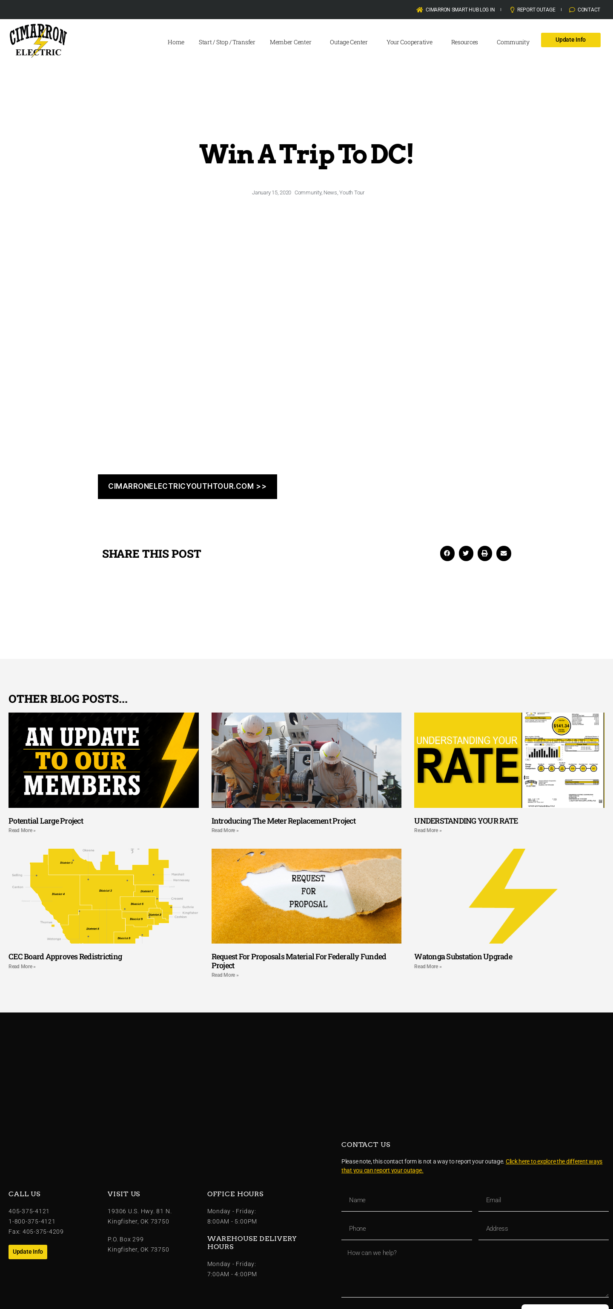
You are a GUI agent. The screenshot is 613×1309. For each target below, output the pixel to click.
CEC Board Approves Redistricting (65, 956)
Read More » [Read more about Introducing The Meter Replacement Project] (225, 830)
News (330, 192)
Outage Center (351, 42)
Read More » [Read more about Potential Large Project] (22, 830)
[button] (447, 553)
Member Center (293, 42)
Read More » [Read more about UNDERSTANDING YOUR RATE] (427, 830)
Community (515, 42)
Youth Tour (351, 192)
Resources (467, 42)
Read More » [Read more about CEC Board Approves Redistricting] (22, 967)
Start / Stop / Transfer (227, 42)
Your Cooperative (412, 42)
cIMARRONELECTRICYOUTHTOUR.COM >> (187, 486)
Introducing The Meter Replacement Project (283, 821)
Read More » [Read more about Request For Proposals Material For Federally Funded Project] (225, 975)
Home (176, 42)
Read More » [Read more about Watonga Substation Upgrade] (427, 967)
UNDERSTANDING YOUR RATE (466, 821)
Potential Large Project (46, 821)
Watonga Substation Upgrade (463, 956)
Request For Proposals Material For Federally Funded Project (299, 960)
